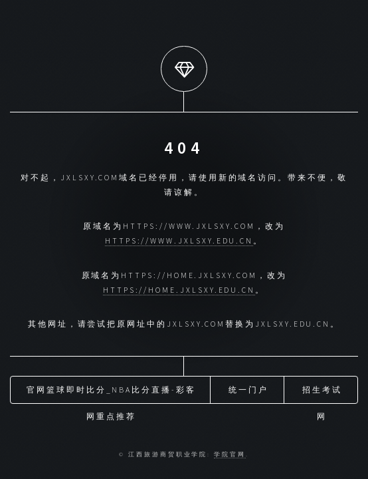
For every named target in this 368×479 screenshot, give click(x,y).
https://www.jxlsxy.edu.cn (179, 240)
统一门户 (248, 390)
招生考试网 (322, 394)
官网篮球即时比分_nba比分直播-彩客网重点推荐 (111, 394)
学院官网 (230, 454)
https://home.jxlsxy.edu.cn (179, 290)
